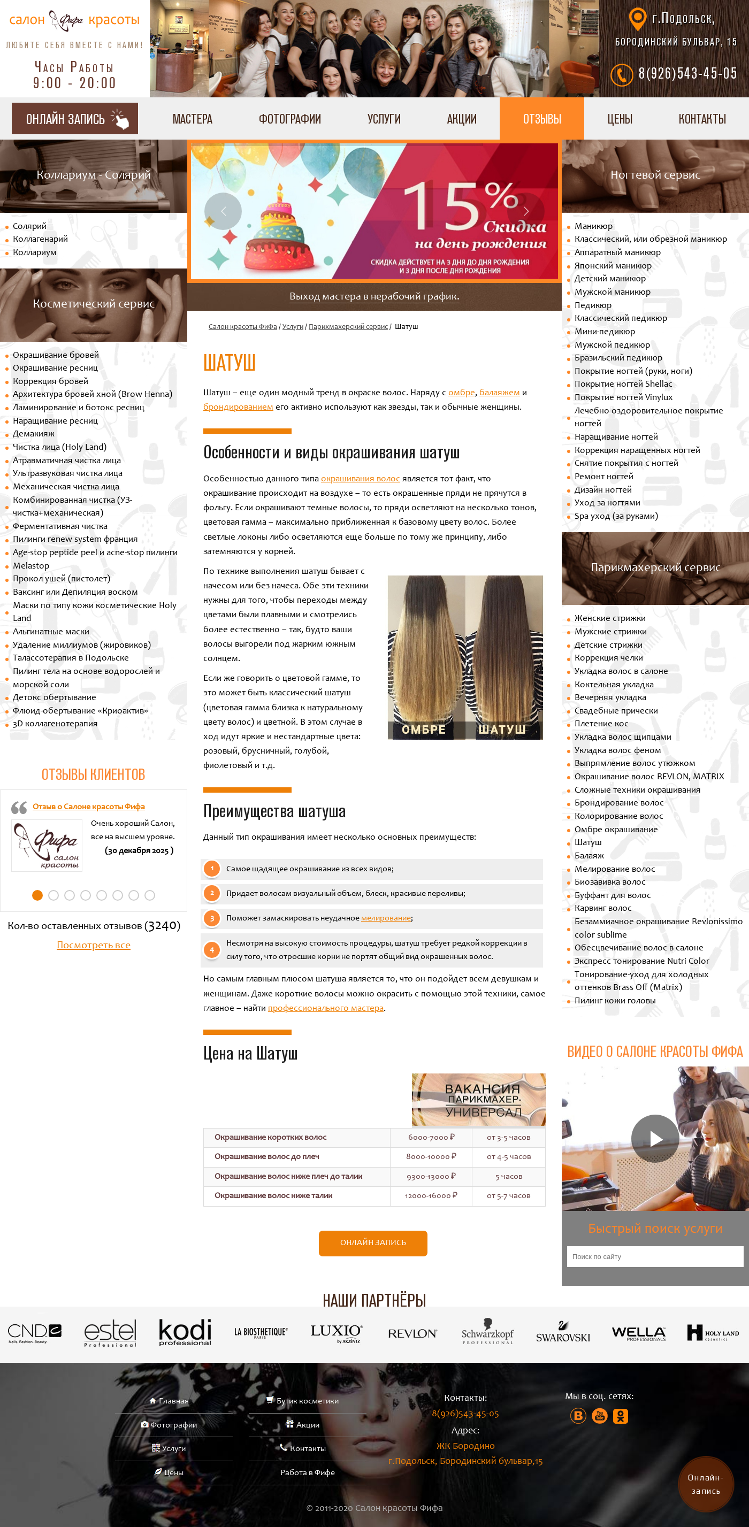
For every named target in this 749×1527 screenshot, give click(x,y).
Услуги (384, 118)
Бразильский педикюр (618, 358)
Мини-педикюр (605, 332)
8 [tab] (149, 895)
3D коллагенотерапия (55, 724)
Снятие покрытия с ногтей (626, 464)
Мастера (192, 118)
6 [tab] (117, 895)
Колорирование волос (619, 817)
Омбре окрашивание (616, 830)
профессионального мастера (326, 1009)
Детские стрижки (609, 645)
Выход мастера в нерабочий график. (374, 297)
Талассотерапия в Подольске (71, 658)
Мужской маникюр (613, 292)
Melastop (31, 566)
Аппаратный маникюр (618, 253)
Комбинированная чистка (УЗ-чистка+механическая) (72, 507)
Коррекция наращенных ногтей (637, 451)
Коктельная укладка (614, 685)
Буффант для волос (613, 896)
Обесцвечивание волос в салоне (639, 948)
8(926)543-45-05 (688, 72)
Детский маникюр (610, 279)
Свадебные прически (616, 711)
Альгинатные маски (51, 632)
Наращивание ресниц (55, 421)
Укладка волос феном (618, 751)
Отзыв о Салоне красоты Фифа (89, 807)
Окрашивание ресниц (55, 368)
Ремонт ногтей (604, 477)
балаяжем (499, 393)
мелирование (386, 918)
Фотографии (290, 118)
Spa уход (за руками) (616, 516)
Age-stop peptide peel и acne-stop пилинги (95, 553)
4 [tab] (85, 895)
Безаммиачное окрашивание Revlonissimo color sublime (659, 929)
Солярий (30, 227)
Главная (174, 1401)
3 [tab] (69, 895)
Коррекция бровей (50, 382)
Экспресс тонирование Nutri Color (642, 961)
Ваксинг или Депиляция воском (75, 592)
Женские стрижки (610, 619)
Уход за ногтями (607, 503)
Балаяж (589, 856)
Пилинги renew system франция (75, 539)
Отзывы (542, 118)
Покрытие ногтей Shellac (623, 384)
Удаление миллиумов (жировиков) (82, 645)
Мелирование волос (615, 869)
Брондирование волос (619, 803)
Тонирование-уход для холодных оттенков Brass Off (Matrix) (642, 982)
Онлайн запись (373, 1243)
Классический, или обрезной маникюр (651, 239)
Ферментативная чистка (60, 527)
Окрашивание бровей (56, 355)
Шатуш (588, 843)
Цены (620, 118)
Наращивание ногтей (616, 437)
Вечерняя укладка (610, 698)
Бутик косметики (308, 1401)
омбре (461, 393)
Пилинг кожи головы (615, 1001)
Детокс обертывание (54, 698)
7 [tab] (133, 895)
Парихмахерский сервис (348, 327)
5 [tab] (101, 895)
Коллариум (35, 253)
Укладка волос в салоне (621, 672)
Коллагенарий (40, 239)
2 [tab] (53, 895)
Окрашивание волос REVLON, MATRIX (649, 777)
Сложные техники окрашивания (638, 790)
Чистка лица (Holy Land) (59, 447)
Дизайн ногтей (603, 490)
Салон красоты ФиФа (243, 327)
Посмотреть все (94, 946)
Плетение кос (602, 724)
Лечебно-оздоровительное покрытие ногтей (649, 418)
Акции (462, 118)
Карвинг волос (603, 909)
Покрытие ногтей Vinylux (624, 398)
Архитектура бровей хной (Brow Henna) (92, 395)
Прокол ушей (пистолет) (61, 579)
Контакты (308, 1449)
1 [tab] (37, 895)
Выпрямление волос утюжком (635, 764)
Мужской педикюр (612, 345)
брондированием (238, 407)
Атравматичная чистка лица (67, 461)
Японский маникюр (613, 266)
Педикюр (593, 306)
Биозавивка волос (610, 882)
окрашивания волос (360, 479)
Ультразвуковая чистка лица (68, 474)
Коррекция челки (609, 658)
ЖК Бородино (465, 1456)
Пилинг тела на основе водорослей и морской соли (86, 678)
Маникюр (594, 227)
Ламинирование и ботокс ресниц (78, 408)
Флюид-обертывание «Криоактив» (80, 711)
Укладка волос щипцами (623, 737)
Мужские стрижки (611, 632)
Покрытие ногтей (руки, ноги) (633, 372)
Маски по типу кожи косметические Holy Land (95, 613)
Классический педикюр (621, 319)
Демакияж (34, 434)
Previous (223, 211)
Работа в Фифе (307, 1473)
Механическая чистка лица (66, 487)
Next (526, 211)
